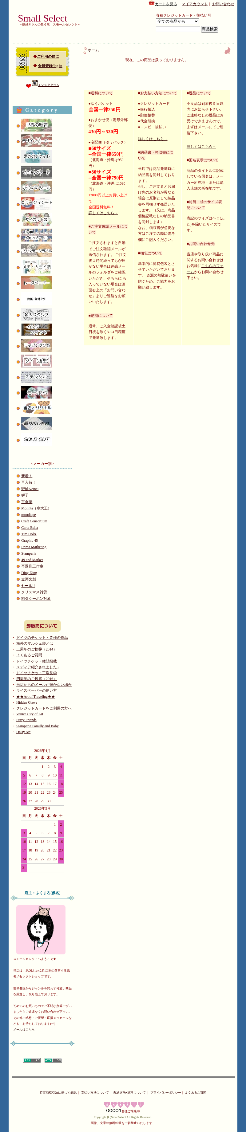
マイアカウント (195, 4)
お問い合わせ (223, 4)
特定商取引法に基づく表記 (58, 1092)
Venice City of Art (29, 714)
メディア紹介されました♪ (37, 667)
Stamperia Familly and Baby (37, 726)
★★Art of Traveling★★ (35, 696)
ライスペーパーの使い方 (36, 690)
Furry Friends (26, 720)
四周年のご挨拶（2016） (36, 679)
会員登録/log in (50, 66)
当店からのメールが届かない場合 (44, 684)
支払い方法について (95, 1092)
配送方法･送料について (129, 1092)
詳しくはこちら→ (103, 213)
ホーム (93, 50)
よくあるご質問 (29, 655)
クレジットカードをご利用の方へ (44, 708)
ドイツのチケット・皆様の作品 (42, 637)
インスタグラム (45, 85)
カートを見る (162, 3)
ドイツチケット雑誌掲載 (36, 661)
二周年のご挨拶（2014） (36, 649)
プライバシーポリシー (165, 1092)
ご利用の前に (48, 56)
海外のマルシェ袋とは (34, 643)
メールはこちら (24, 1029)
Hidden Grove (26, 702)
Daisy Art (23, 732)
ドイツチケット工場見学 (36, 673)
